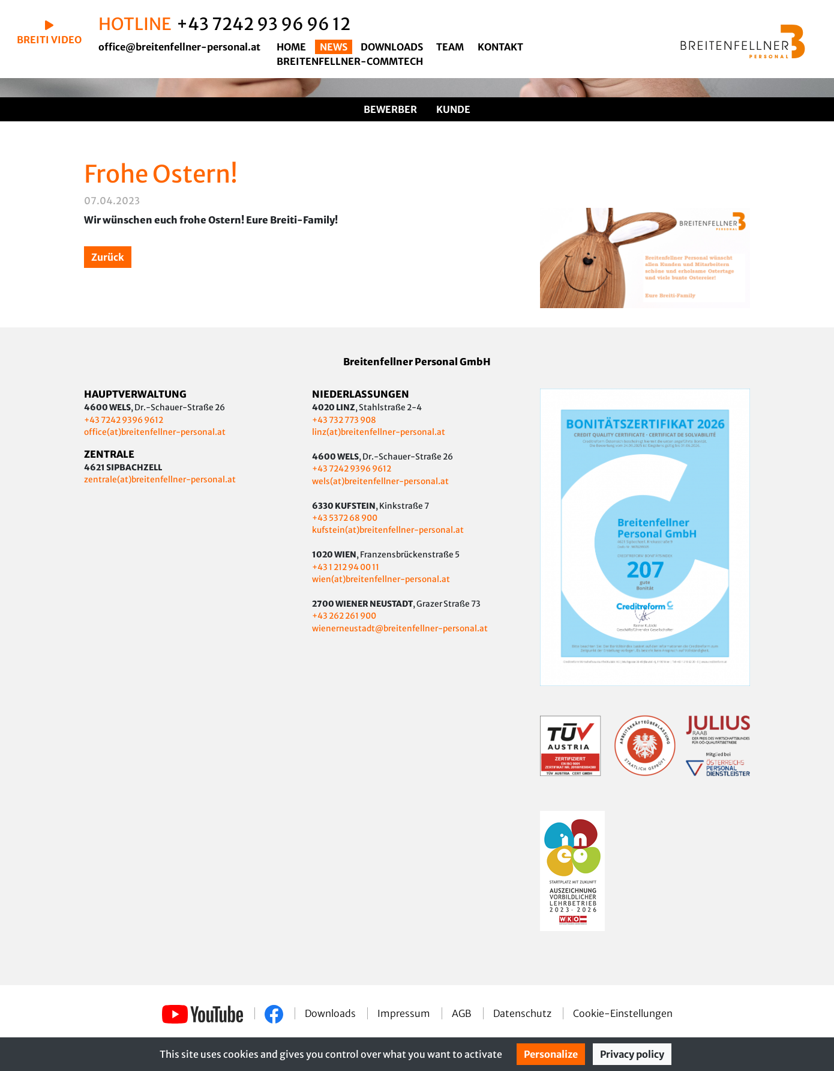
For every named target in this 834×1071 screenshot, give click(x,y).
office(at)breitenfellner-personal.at (155, 432)
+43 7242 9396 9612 (123, 420)
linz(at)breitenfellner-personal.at (378, 432)
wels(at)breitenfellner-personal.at (380, 481)
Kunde (453, 109)
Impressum (404, 1013)
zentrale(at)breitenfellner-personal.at (160, 480)
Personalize (551, 1054)
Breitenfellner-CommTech (350, 61)
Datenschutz (523, 1013)
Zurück (107, 257)
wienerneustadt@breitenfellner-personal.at (400, 628)
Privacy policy (632, 1054)
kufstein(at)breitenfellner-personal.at (388, 530)
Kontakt (500, 47)
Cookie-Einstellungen (623, 1013)
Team (450, 47)
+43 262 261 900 (344, 616)
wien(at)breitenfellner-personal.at (381, 579)
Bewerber (390, 109)
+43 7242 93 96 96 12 (263, 24)
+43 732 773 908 (344, 420)
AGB (462, 1013)
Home (291, 47)
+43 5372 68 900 (344, 518)
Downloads (392, 47)
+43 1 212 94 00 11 (345, 567)
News (333, 47)
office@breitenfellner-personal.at (179, 47)
